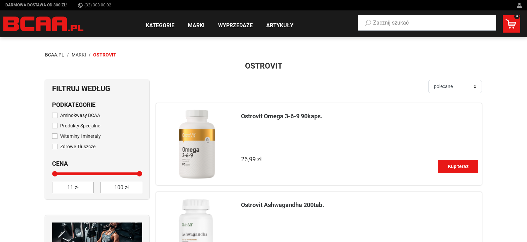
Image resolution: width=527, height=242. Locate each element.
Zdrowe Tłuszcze (77, 146)
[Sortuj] (455, 86)
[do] (121, 187)
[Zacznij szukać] (427, 23)
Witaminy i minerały (80, 136)
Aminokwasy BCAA (80, 115)
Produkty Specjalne (80, 125)
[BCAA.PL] (43, 23)
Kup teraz (458, 166)
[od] (73, 187)
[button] (427, 23)
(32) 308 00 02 (94, 5)
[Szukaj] (368, 23)
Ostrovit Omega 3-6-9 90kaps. (281, 116)
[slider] (54, 173)
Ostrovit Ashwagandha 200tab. (282, 204)
